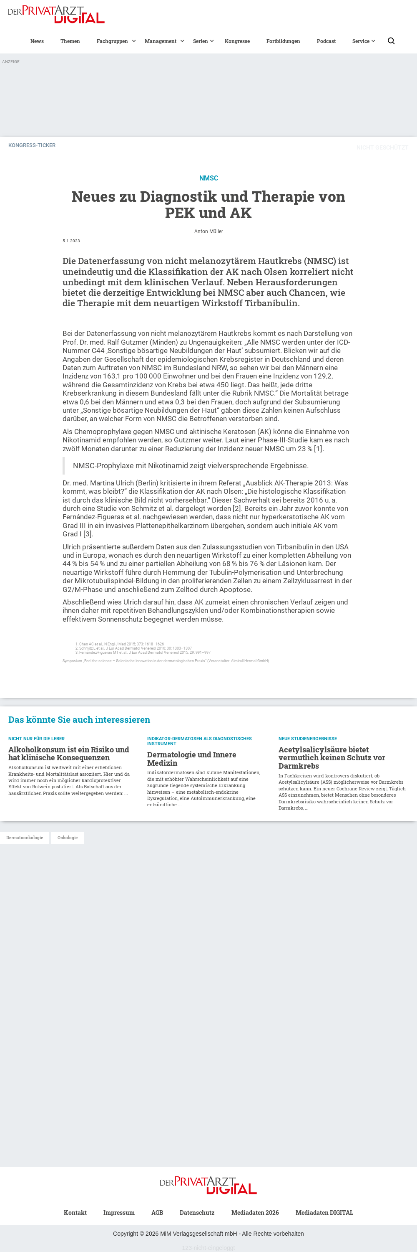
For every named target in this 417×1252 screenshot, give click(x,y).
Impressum (119, 1212)
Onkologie (68, 838)
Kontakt (75, 1212)
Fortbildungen (283, 41)
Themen (70, 41)
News (37, 41)
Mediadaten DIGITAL (324, 1212)
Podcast (326, 41)
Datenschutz (197, 1212)
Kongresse (237, 41)
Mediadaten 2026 (255, 1212)
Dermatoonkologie (24, 838)
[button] (112, 40)
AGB (157, 1212)
